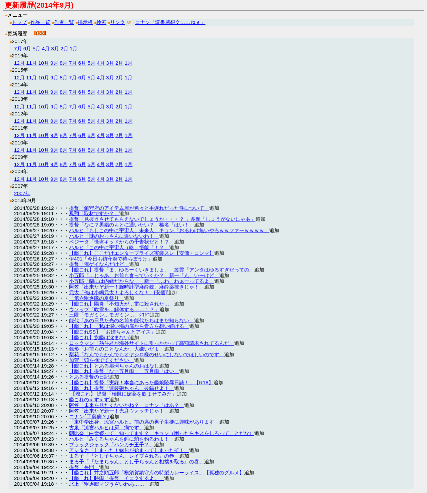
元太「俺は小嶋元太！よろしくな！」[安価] (118, 292)
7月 (18, 48)
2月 (64, 48)
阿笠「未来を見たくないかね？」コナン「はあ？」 (126, 405)
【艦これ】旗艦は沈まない (99, 337)
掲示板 (85, 22)
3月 (55, 48)
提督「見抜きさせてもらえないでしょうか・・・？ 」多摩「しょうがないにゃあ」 (162, 219)
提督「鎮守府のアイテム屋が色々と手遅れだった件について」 (139, 208)
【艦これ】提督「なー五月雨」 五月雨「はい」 (124, 371)
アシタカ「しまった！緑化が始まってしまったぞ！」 (129, 450)
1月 (74, 48)
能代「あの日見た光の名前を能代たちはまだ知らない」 (131, 320)
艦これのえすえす (89, 399)
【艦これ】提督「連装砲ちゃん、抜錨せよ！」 (121, 388)
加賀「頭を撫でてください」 (101, 360)
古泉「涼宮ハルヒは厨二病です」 (106, 427)
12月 (19, 63)
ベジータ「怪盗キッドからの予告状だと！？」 (121, 241)
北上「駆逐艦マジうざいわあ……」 (109, 484)
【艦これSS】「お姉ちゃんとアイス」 (112, 332)
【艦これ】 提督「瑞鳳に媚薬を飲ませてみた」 (123, 394)
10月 (43, 63)
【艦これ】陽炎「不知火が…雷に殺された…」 (121, 304)
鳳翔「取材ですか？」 (94, 213)
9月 (54, 63)
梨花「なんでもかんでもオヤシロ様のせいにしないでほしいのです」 (146, 354)
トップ (19, 22)
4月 (46, 48)
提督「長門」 (84, 467)
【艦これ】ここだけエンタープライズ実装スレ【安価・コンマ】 (141, 253)
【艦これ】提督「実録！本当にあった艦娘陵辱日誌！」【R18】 (141, 382)
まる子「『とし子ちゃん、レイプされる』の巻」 (124, 456)
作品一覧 (40, 22)
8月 (64, 63)
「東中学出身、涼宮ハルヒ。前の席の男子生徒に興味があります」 (144, 422)
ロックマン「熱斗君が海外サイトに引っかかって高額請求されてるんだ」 (151, 343)
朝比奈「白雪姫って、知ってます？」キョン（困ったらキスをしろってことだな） (161, 433)
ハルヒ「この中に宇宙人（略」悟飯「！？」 (119, 247)
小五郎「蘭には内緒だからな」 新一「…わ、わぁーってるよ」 (141, 281)
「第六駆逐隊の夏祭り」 (96, 298)
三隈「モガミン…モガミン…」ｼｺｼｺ (109, 315)
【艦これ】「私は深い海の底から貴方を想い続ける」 (129, 326)
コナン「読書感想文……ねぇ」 (170, 22)
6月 (27, 48)
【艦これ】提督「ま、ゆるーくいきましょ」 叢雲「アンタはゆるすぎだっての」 (161, 270)
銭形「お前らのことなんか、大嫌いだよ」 (116, 349)
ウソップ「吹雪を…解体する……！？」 (114, 309)
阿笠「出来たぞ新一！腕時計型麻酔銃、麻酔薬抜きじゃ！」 (136, 287)
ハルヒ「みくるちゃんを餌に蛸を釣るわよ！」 (121, 439)
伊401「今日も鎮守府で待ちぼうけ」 (111, 259)
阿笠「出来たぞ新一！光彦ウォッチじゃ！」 (119, 411)
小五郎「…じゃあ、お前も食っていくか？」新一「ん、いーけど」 (144, 275)
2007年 (22, 193)
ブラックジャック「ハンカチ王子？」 (111, 444)
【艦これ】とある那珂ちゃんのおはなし (114, 366)
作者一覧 (64, 22)
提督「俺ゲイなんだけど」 (99, 264)
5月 (37, 48)
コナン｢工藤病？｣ (89, 416)
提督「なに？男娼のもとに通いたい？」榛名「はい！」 (131, 224)
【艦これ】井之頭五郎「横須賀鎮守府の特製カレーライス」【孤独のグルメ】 (156, 472)
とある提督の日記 (89, 377)
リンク (117, 22)
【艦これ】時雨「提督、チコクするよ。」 (116, 478)
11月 (31, 63)
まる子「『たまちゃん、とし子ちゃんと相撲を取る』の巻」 (136, 461)
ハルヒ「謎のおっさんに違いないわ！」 (114, 236)
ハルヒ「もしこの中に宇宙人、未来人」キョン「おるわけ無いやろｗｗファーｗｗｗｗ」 (169, 230)
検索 (101, 22)
